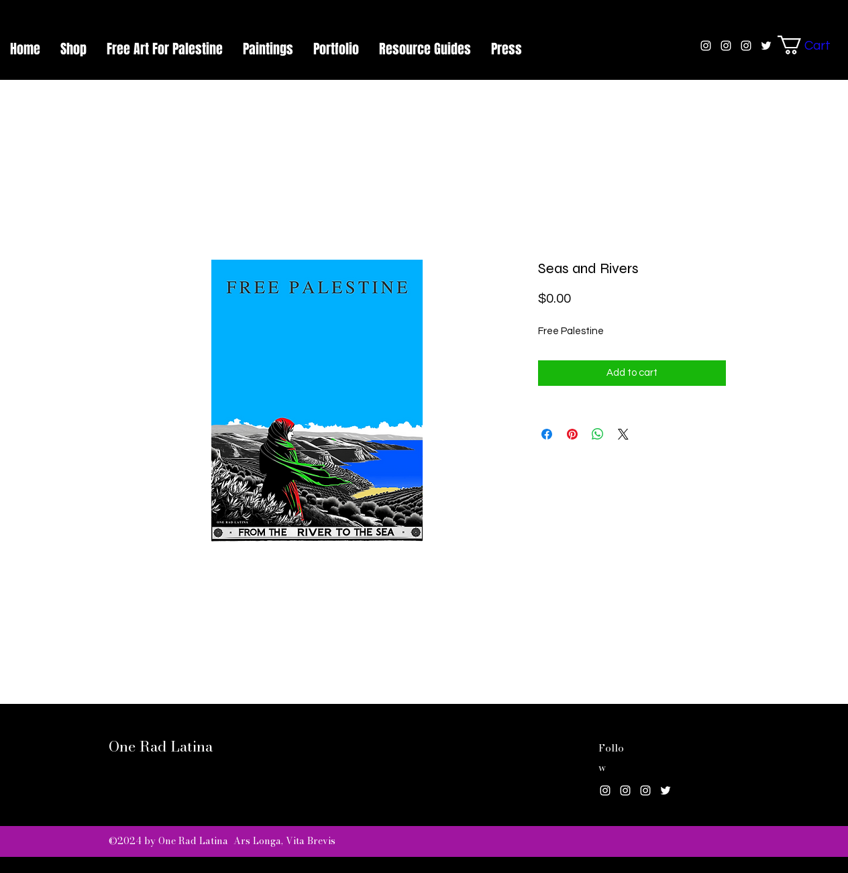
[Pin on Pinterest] (572, 434)
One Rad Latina (161, 746)
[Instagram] (605, 790)
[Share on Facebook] (547, 434)
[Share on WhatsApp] (598, 434)
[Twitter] (665, 790)
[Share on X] (623, 434)
